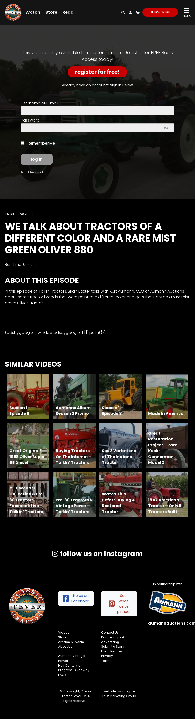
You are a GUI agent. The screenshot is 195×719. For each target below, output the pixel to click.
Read (68, 12)
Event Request (112, 651)
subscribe (160, 12)
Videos (63, 632)
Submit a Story (112, 646)
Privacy (107, 656)
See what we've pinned (119, 603)
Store (51, 12)
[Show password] (166, 127)
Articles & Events (71, 642)
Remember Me (38, 143)
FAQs (62, 675)
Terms (106, 661)
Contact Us (110, 632)
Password (30, 120)
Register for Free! (97, 72)
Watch (32, 12)
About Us (65, 646)
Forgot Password (32, 172)
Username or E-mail (39, 103)
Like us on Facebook (76, 598)
